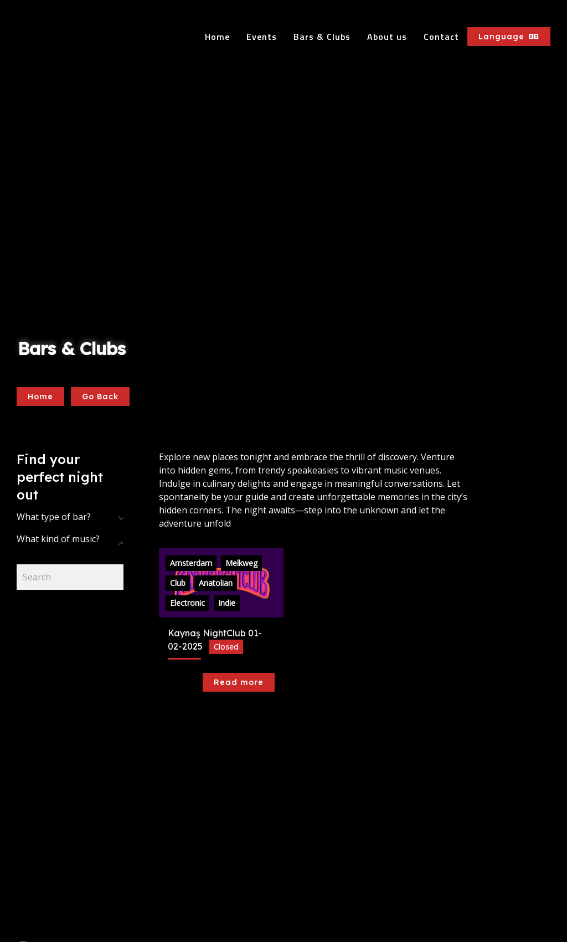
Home (217, 36)
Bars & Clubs (321, 36)
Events (261, 36)
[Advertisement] (70, 764)
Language (508, 37)
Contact (441, 36)
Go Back (100, 396)
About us (387, 36)
